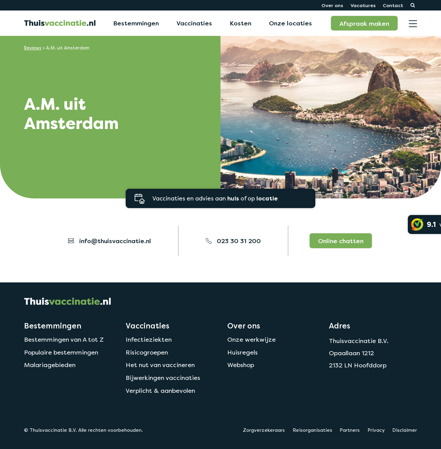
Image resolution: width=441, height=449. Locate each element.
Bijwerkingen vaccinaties (163, 378)
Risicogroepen (147, 352)
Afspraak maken (364, 23)
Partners (350, 430)
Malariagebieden (50, 365)
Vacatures (363, 5)
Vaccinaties (194, 23)
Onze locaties (290, 23)
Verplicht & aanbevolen (160, 390)
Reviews (32, 48)
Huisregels (242, 352)
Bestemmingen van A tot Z (64, 339)
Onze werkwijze (251, 339)
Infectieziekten (149, 339)
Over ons (332, 5)
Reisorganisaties (312, 430)
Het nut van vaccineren (160, 365)
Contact (393, 5)
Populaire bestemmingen (61, 352)
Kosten (240, 23)
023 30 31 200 (233, 241)
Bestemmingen (136, 23)
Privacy (376, 430)
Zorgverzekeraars (264, 430)
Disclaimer (404, 430)
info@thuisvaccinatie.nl (109, 241)
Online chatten (340, 241)
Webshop (240, 365)
